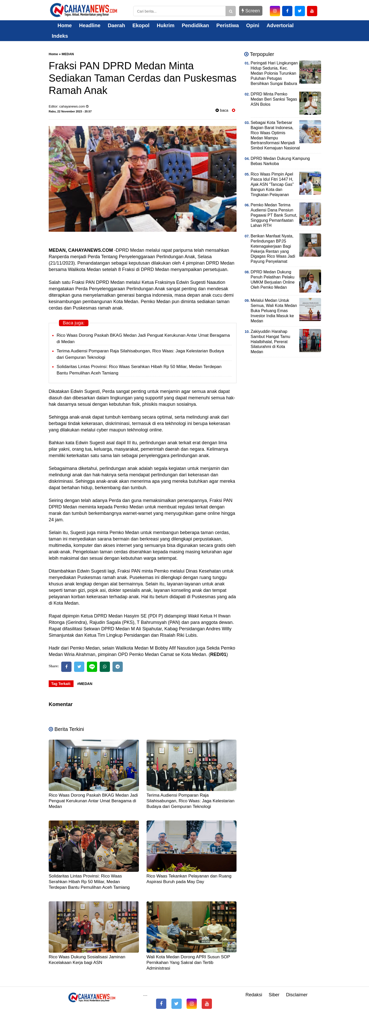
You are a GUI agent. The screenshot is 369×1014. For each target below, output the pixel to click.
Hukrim (166, 25)
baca (222, 110)
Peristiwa (227, 25)
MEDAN (68, 54)
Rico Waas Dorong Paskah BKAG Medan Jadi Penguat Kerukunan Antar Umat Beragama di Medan (93, 801)
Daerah (116, 25)
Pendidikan (195, 25)
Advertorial (280, 25)
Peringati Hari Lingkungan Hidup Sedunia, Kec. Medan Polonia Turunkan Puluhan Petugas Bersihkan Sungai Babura (274, 73)
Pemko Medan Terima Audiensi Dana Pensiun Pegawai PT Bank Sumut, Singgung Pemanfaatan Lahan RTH (274, 215)
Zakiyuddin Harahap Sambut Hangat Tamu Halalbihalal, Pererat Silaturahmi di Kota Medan (270, 341)
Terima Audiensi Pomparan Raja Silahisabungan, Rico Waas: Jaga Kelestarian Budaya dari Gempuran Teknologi (190, 801)
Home (62, 25)
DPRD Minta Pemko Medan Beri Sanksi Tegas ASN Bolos (274, 99)
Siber (274, 994)
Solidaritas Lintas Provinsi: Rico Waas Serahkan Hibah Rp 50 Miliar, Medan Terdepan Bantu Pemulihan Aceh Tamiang (89, 882)
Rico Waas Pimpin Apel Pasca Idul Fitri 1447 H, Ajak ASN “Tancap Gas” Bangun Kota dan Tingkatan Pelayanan (272, 184)
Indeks (60, 36)
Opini (252, 25)
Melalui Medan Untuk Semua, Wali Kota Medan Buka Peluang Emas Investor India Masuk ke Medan (274, 310)
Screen (251, 10)
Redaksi (253, 994)
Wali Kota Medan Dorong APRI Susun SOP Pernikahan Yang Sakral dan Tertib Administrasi (188, 962)
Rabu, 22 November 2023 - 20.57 (70, 111)
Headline (89, 25)
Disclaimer (297, 994)
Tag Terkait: (61, 684)
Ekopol (141, 25)
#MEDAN (84, 684)
